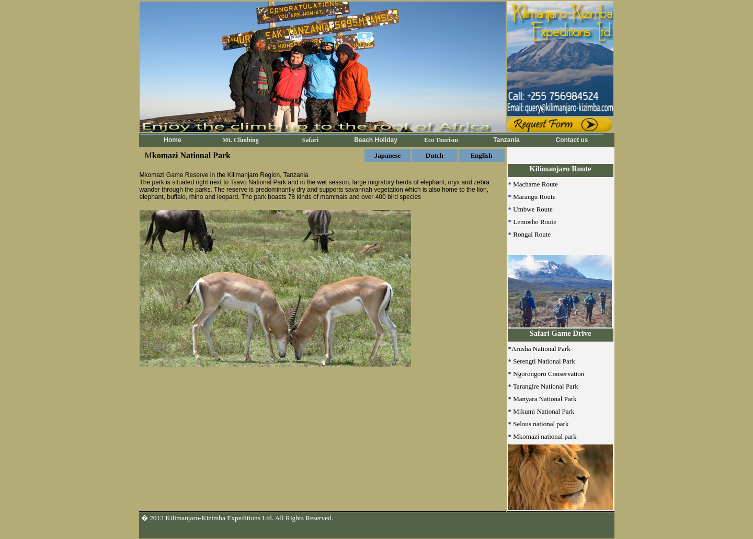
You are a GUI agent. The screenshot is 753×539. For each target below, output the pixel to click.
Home (172, 140)
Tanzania (506, 140)
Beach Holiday (375, 140)
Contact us (571, 140)
